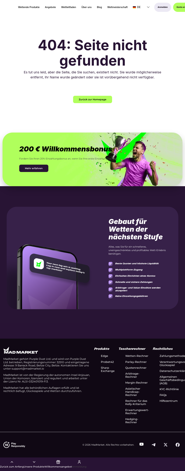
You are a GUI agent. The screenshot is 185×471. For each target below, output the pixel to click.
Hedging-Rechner (131, 421)
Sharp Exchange (108, 369)
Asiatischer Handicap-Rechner (132, 392)
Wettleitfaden (68, 7)
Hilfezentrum (169, 400)
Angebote (50, 7)
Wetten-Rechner (136, 356)
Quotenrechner (136, 367)
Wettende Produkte (29, 7)
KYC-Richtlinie (169, 389)
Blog (99, 7)
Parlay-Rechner (136, 362)
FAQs (163, 395)
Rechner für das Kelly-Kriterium (136, 402)
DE (137, 7)
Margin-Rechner (136, 382)
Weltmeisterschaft (117, 7)
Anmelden (163, 7)
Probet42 (107, 362)
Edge (104, 356)
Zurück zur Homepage (92, 99)
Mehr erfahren (34, 168)
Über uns (86, 7)
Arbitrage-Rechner (132, 375)
